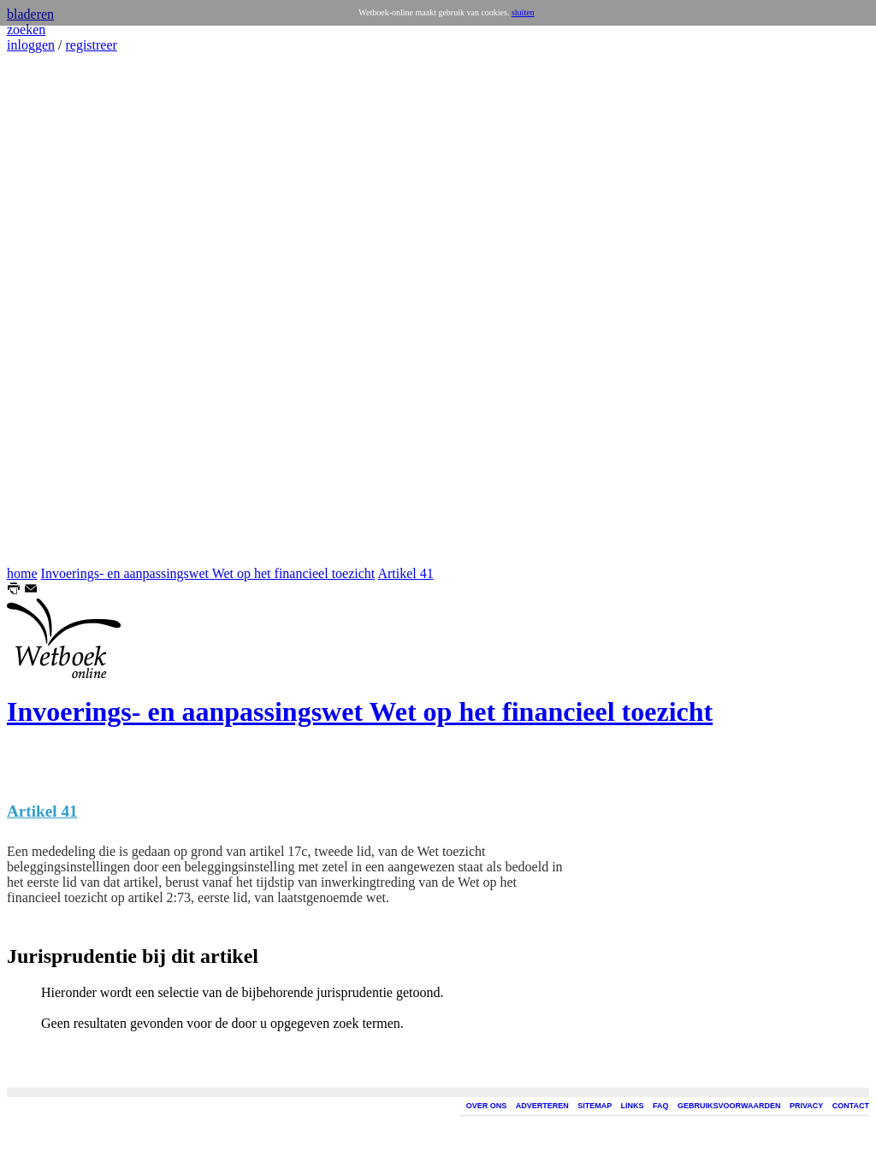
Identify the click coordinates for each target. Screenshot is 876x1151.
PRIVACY (806, 1105)
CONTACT (850, 1105)
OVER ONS (486, 1105)
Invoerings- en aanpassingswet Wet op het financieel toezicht (208, 573)
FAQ (661, 1105)
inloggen (31, 45)
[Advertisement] (58, 309)
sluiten (523, 12)
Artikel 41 (405, 573)
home (22, 573)
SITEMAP (594, 1105)
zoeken (26, 29)
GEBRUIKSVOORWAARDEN (729, 1105)
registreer (90, 45)
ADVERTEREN (542, 1105)
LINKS (632, 1105)
